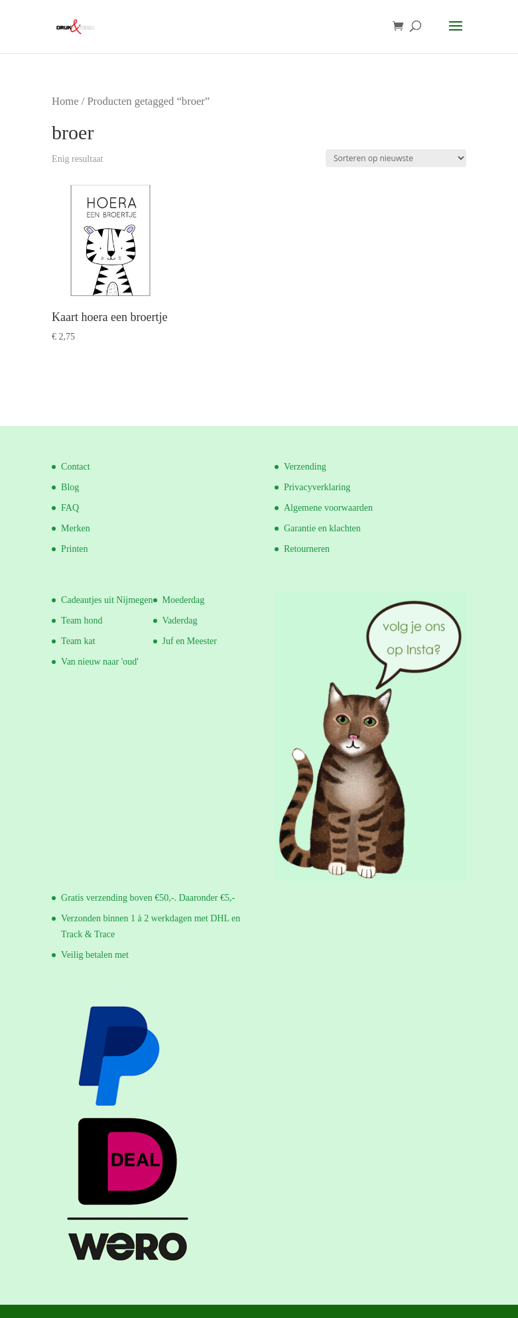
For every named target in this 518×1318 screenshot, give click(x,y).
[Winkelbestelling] (396, 158)
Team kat (78, 641)
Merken (75, 528)
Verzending (305, 467)
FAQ (70, 508)
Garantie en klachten (322, 528)
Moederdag (183, 600)
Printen (74, 549)
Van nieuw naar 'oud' (100, 662)
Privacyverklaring (317, 487)
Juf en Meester (189, 641)
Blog (70, 487)
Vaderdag (180, 621)
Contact (75, 467)
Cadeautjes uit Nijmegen (107, 600)
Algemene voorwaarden (328, 508)
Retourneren (307, 549)
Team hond (81, 621)
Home (65, 101)
